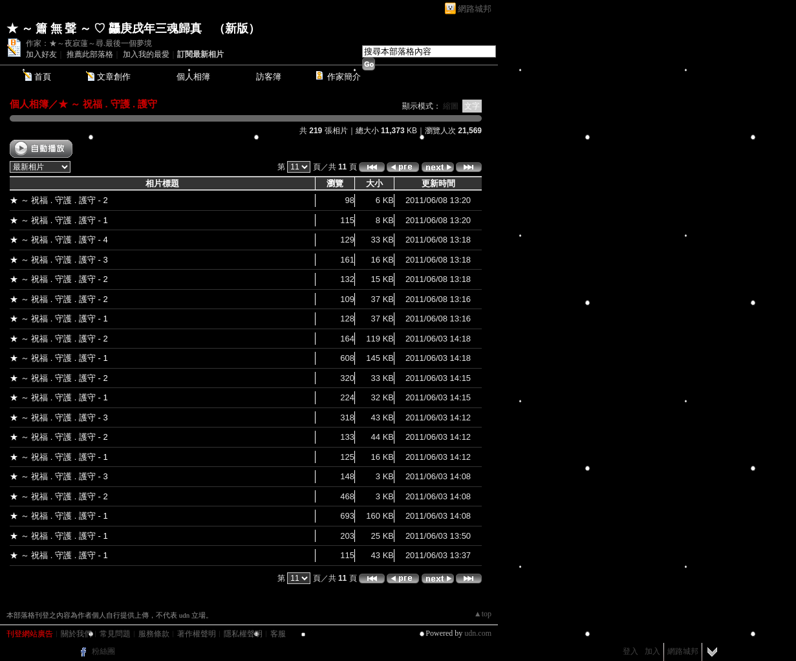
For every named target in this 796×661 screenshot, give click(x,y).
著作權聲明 (196, 633)
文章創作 (114, 76)
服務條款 (153, 633)
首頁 (42, 76)
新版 (236, 28)
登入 (630, 651)
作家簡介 (344, 76)
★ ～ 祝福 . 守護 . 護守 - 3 (59, 260)
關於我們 (76, 633)
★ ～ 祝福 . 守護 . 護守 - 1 (59, 220)
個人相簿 (193, 76)
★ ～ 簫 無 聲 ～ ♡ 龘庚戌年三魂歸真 (104, 28)
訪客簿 (268, 76)
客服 (278, 633)
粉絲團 (103, 651)
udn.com (477, 633)
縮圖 (450, 106)
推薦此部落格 (90, 54)
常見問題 (115, 633)
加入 (652, 651)
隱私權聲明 (243, 633)
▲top (482, 613)
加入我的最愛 (146, 54)
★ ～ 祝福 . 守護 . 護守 (107, 103)
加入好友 (41, 54)
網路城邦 (474, 9)
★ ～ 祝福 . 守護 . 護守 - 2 (59, 200)
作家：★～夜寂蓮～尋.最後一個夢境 (89, 43)
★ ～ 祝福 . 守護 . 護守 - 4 (59, 239)
